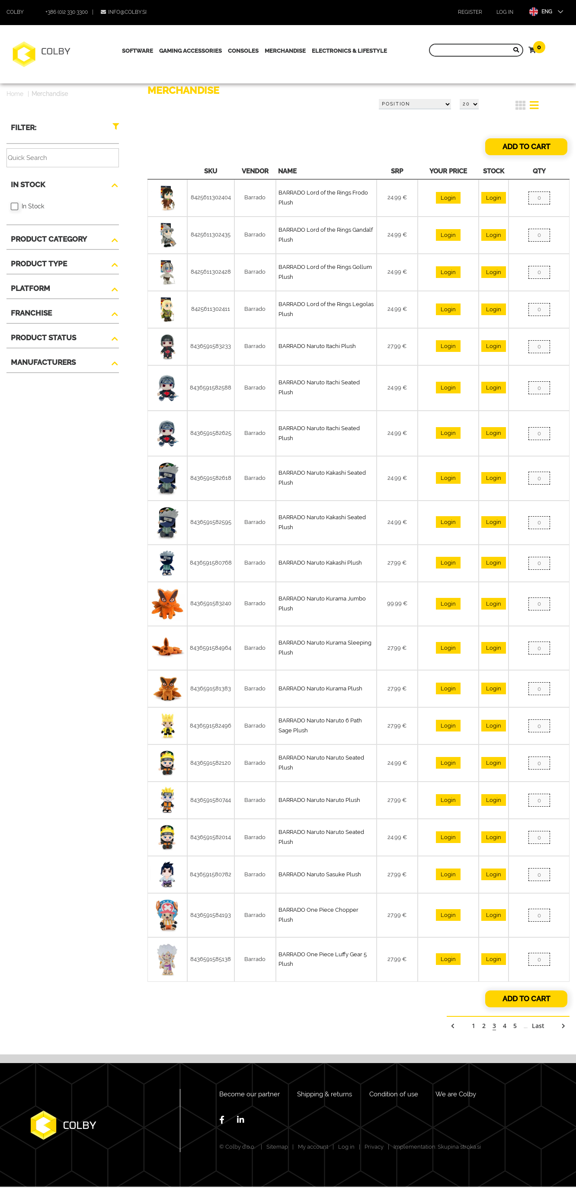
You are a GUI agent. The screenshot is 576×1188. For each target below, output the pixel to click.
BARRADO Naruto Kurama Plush (320, 688)
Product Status (43, 337)
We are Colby (455, 1094)
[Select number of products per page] (469, 104)
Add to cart (526, 146)
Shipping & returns (324, 1094)
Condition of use (393, 1094)
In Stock (28, 184)
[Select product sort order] (415, 104)
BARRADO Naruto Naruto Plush (319, 800)
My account (313, 1146)
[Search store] (474, 50)
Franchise (31, 313)
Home (14, 93)
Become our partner (249, 1094)
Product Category (49, 239)
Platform (30, 288)
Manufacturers (43, 362)
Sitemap (277, 1146)
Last (538, 1026)
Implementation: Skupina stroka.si (437, 1146)
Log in (504, 12)
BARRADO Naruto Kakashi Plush (320, 562)
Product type (39, 263)
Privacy (374, 1146)
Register (470, 12)
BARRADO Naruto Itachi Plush (317, 346)
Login (448, 198)
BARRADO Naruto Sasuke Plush (319, 874)
